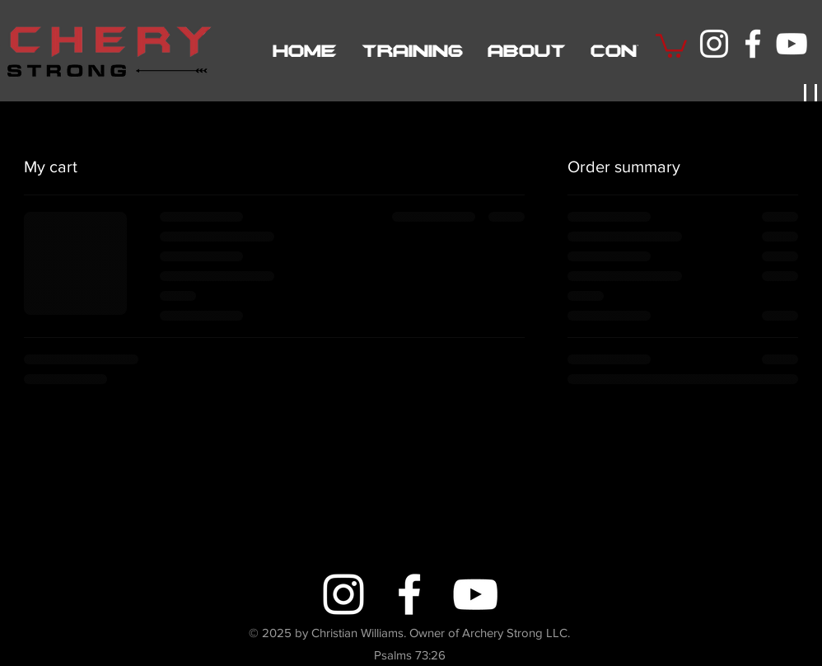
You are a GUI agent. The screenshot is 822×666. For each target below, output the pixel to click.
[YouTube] (791, 44)
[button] (671, 44)
